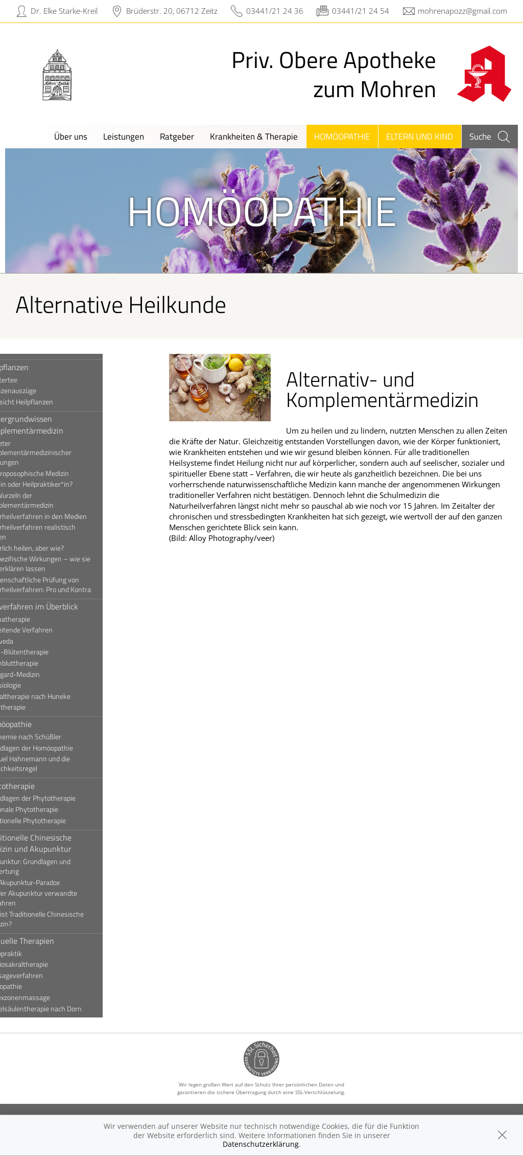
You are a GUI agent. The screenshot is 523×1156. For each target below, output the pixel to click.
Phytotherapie (42, 786)
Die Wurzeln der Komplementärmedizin (51, 500)
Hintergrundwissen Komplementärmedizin (56, 424)
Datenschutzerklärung (261, 1144)
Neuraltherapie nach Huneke (60, 696)
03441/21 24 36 (274, 11)
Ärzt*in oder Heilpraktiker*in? (61, 484)
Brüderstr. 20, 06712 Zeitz (172, 11)
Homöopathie (342, 136)
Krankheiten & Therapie (254, 136)
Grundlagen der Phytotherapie (62, 798)
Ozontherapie (37, 707)
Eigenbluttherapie (43, 663)
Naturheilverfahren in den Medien (68, 516)
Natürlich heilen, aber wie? (56, 548)
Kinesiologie (35, 685)
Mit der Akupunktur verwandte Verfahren (63, 898)
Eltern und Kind (419, 136)
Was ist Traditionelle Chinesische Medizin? (66, 919)
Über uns (70, 136)
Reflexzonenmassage (49, 997)
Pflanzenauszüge (42, 391)
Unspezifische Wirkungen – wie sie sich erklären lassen (70, 564)
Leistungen (123, 136)
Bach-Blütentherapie (49, 652)
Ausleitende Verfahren (51, 630)
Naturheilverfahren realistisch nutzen (62, 532)
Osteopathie (35, 986)
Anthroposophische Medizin (59, 473)
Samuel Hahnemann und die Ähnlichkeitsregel (59, 764)
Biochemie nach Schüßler (55, 737)
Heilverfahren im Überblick (63, 606)
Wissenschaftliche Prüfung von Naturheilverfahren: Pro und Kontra (70, 585)
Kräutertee (33, 380)
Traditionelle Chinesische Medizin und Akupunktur (60, 843)
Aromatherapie (39, 619)
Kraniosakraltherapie (48, 964)
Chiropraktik (35, 953)
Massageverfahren (46, 975)
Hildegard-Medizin (44, 674)
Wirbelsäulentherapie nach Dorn (65, 1009)
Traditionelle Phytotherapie (57, 820)
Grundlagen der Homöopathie (61, 748)
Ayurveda (31, 641)
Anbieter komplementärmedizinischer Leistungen (60, 453)
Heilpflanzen (39, 367)
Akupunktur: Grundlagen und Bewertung (60, 866)
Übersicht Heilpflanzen (51, 402)
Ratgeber (177, 136)
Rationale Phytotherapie (53, 809)
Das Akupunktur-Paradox (54, 882)
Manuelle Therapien (51, 941)
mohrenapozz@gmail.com (462, 11)
